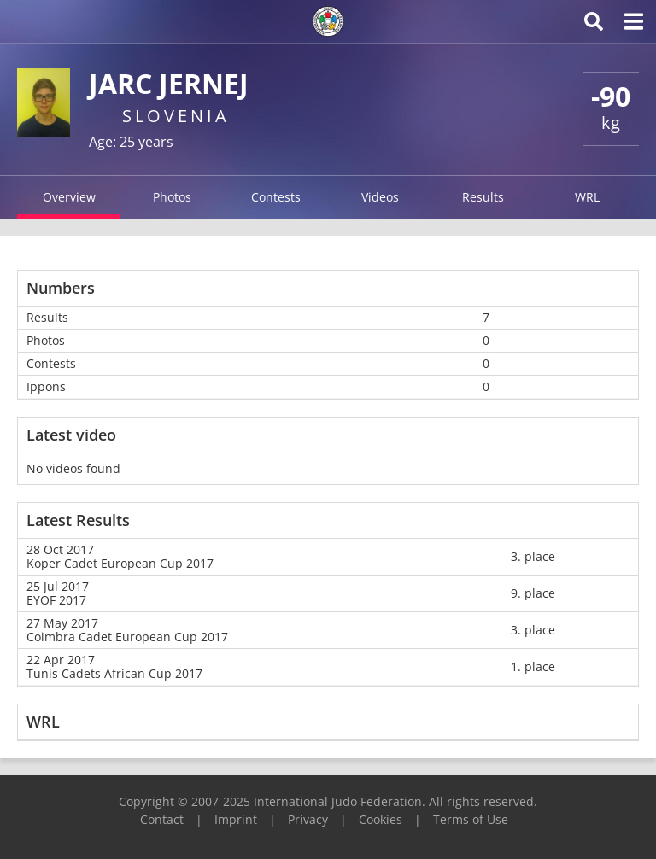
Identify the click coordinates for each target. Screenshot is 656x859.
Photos (172, 197)
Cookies (380, 819)
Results (483, 197)
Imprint (235, 819)
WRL (587, 197)
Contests (276, 197)
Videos (380, 197)
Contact (162, 819)
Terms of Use (470, 819)
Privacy (308, 819)
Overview (69, 197)
